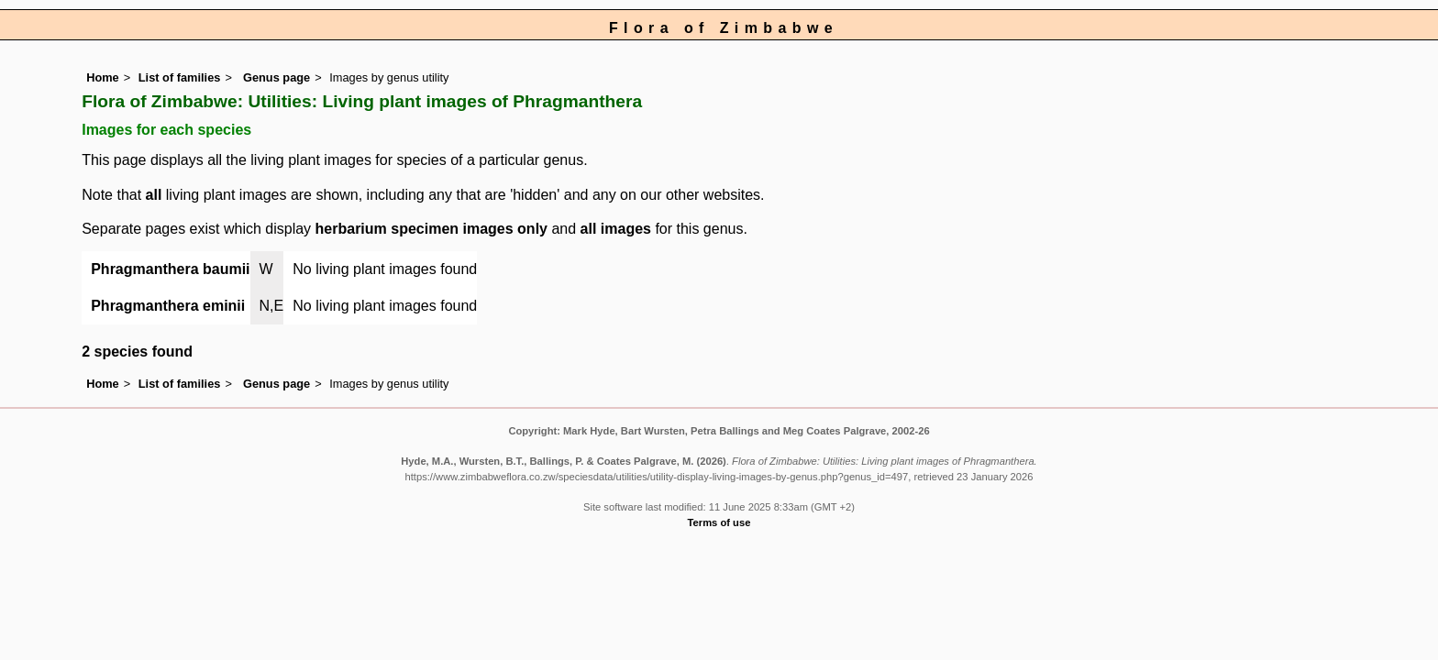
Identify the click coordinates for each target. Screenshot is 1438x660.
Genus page (276, 77)
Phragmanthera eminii (168, 306)
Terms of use (719, 522)
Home (102, 77)
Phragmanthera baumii (170, 269)
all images (616, 228)
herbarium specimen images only (431, 228)
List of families (179, 77)
